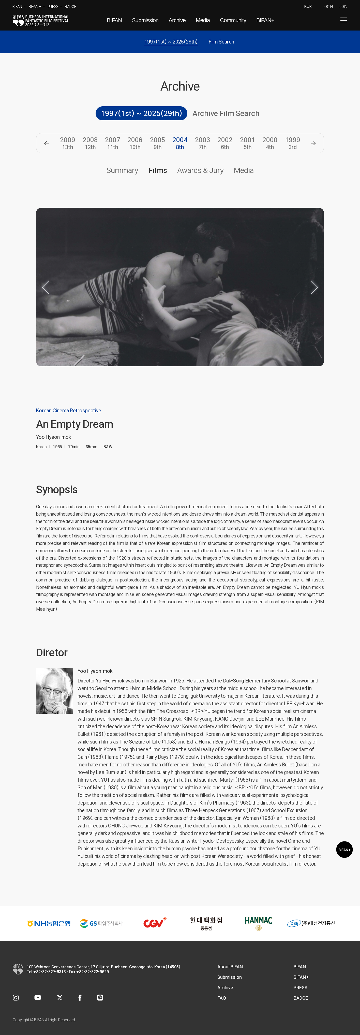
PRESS (53, 6)
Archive (177, 20)
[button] (46, 143)
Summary (122, 170)
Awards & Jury (200, 170)
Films (157, 170)
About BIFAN (230, 966)
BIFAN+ (35, 6)
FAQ (221, 998)
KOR (308, 6)
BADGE (70, 6)
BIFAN (17, 6)
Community (233, 20)
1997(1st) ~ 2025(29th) (171, 42)
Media (203, 20)
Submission (145, 20)
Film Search (221, 42)
